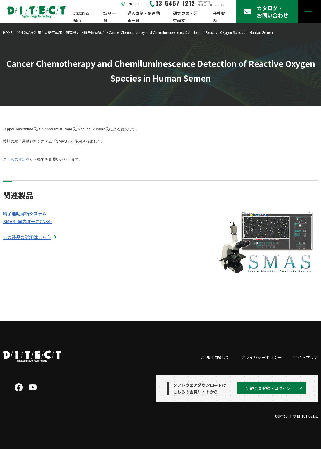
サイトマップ (306, 357)
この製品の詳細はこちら (27, 237)
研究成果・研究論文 (185, 16)
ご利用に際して (215, 357)
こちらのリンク (16, 159)
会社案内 (219, 16)
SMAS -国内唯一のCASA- (27, 221)
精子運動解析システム (25, 213)
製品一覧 (109, 16)
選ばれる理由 (81, 16)
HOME (8, 32)
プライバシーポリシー (261, 357)
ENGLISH (134, 3)
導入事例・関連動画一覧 (143, 16)
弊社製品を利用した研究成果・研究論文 (48, 32)
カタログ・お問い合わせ (272, 11)
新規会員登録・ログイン (268, 388)
